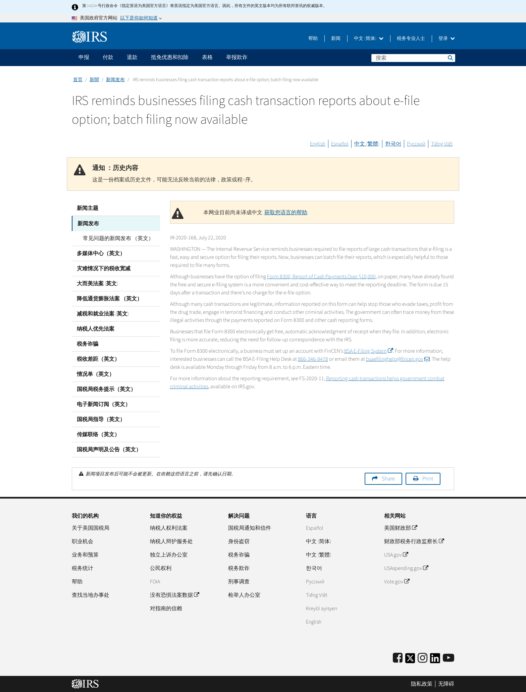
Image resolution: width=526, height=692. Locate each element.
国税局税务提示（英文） (106, 389)
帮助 (313, 38)
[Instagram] (422, 658)
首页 (78, 79)
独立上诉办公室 (169, 554)
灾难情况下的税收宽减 (103, 268)
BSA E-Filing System (368, 351)
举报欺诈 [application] (237, 57)
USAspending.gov (406, 568)
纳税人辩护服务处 (171, 541)
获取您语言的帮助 (285, 212)
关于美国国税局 (90, 527)
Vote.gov (396, 581)
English (317, 144)
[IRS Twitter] (410, 660)
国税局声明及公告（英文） (109, 449)
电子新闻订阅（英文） (103, 404)
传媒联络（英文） (98, 434)
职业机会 (82, 541)
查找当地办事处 (90, 594)
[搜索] (413, 58)
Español (340, 144)
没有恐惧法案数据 (174, 594)
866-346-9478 (313, 359)
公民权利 (160, 568)
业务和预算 (85, 554)
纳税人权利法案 (169, 527)
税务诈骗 (87, 343)
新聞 (94, 79)
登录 (446, 38)
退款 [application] (132, 57)
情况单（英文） (95, 374)
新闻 (335, 38)
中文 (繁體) (366, 144)
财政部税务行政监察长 (414, 541)
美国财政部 (400, 527)
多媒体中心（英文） (101, 253)
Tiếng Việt (442, 144)
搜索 (450, 57)
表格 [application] (207, 57)
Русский (416, 144)
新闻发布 (115, 79)
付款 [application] (108, 57)
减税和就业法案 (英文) (103, 313)
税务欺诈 (239, 568)
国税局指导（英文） (101, 419)
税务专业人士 (411, 38)
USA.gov (396, 554)
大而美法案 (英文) (97, 283)
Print (427, 478)
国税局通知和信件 (249, 527)
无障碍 (446, 683)
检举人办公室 (244, 594)
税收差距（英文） (98, 358)
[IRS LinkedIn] (435, 660)
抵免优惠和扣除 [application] (170, 57)
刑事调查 (239, 581)
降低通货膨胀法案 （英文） (109, 298)
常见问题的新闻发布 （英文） (117, 238)
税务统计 (82, 568)
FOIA (155, 581)
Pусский (315, 581)
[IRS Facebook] (398, 658)
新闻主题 (87, 208)
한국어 (393, 144)
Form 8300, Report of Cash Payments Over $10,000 (321, 276)
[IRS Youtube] (448, 658)
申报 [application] (83, 57)
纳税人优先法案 (95, 328)
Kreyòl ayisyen (321, 608)
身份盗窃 (239, 541)
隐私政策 (421, 683)
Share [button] (388, 478)
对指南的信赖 (166, 608)
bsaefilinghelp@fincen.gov (398, 359)
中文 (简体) (368, 38)
